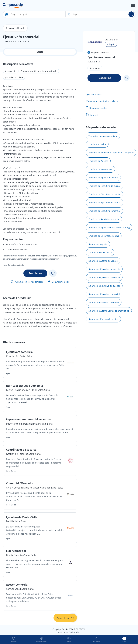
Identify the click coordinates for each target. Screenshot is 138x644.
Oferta (40, 51)
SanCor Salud (13, 588)
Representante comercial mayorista (28, 419)
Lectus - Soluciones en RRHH (21, 390)
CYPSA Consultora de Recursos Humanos (28, 487)
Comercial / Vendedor (20, 483)
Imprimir (92, 115)
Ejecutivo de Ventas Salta (21, 517)
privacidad (75, 632)
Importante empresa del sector (23, 423)
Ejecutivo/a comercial (19, 352)
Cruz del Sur (12, 356)
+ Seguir (111, 44)
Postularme (35, 273)
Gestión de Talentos (17, 453)
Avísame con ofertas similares (27, 281)
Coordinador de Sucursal (21, 449)
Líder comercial (16, 551)
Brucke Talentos (15, 555)
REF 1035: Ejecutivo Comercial (25, 385)
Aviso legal (63, 632)
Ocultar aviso (94, 94)
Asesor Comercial (17, 584)
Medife (10, 521)
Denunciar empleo (58, 281)
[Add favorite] (53, 273)
